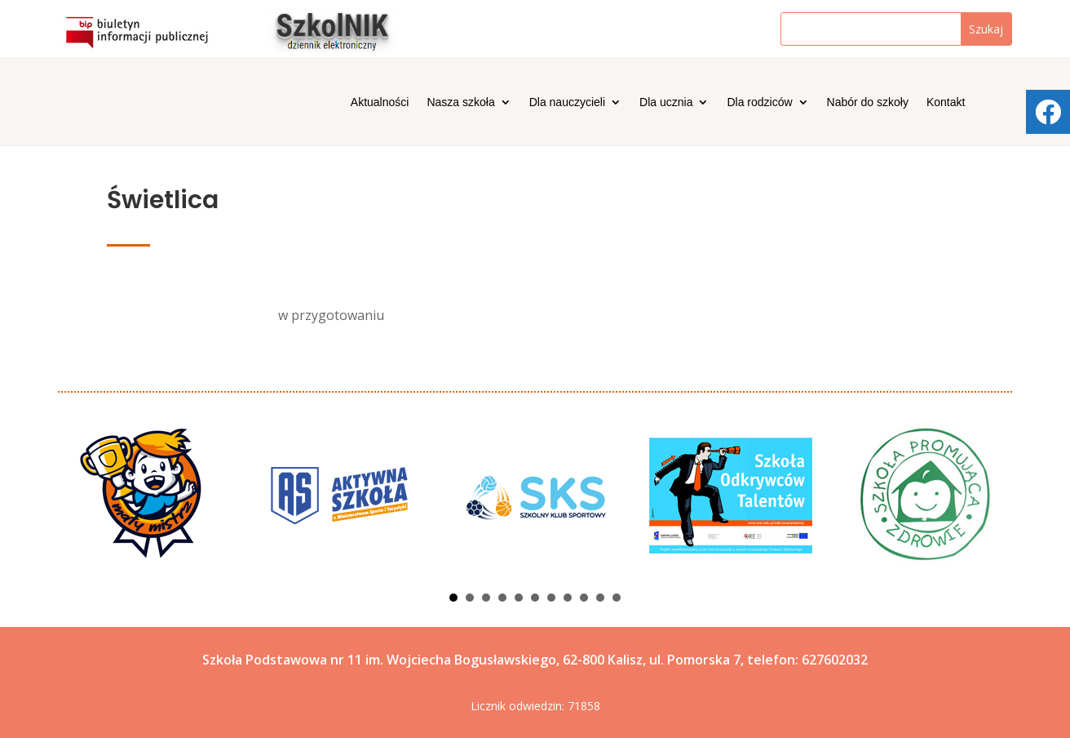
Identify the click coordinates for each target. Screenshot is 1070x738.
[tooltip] (1048, 112)
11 (616, 598)
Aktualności (380, 102)
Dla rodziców (759, 102)
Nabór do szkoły (868, 102)
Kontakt (945, 102)
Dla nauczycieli (567, 102)
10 (600, 598)
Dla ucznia (665, 102)
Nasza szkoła (460, 102)
